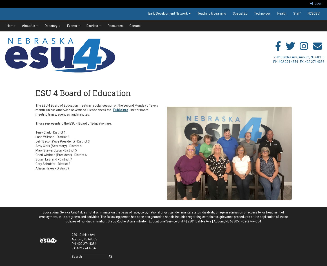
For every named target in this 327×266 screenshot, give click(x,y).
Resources (115, 26)
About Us (30, 26)
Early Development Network (169, 13)
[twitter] (290, 48)
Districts (94, 26)
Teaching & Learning (211, 13)
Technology (262, 13)
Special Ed (240, 13)
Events (73, 26)
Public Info (120, 110)
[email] (317, 48)
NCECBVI (314, 13)
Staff (297, 13)
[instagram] (304, 48)
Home (11, 26)
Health (282, 13)
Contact (135, 26)
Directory (52, 26)
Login (316, 3)
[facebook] (278, 48)
